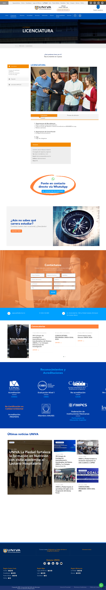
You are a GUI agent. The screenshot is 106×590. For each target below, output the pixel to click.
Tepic (68, 3)
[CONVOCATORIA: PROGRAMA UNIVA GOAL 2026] (64, 338)
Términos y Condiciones (80, 587)
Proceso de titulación (14, 73)
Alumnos (22, 15)
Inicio (6, 15)
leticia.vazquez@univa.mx (43, 154)
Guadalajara (29, 3)
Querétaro (63, 3)
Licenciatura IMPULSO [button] (15, 84)
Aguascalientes (16, 3)
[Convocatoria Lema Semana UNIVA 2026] (87, 338)
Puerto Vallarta (55, 3)
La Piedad (45, 3)
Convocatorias (62, 442)
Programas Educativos (13, 16)
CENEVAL (11, 71)
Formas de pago (13, 74)
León (50, 3)
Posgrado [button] (12, 79)
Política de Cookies (95, 587)
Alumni (52, 15)
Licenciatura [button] (13, 66)
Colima (23, 3)
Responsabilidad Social (60, 16)
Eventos (69, 15)
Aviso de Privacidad (65, 587)
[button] (35, 116)
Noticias (13, 442)
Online (82, 3)
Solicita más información (63, 10)
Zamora (77, 3)
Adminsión (45, 15)
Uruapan (72, 3)
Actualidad (29, 15)
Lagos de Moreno (37, 3)
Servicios (37, 15)
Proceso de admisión (14, 70)
